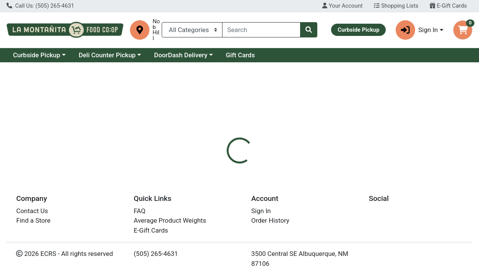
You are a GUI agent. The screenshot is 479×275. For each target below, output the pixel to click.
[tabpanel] (339, 217)
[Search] (261, 29)
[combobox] (261, 29)
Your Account (342, 5)
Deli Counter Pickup (107, 55)
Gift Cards (240, 55)
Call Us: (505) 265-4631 (40, 5)
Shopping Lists (396, 5)
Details (221, 166)
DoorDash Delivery (180, 55)
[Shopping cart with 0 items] (463, 30)
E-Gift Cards (448, 5)
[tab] (221, 166)
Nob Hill (156, 30)
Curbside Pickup (36, 55)
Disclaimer (257, 166)
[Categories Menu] (192, 29)
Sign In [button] (417, 30)
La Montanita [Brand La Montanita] (298, 213)
